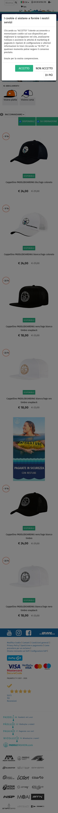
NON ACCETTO (44, 68)
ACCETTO (24, 68)
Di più (49, 75)
